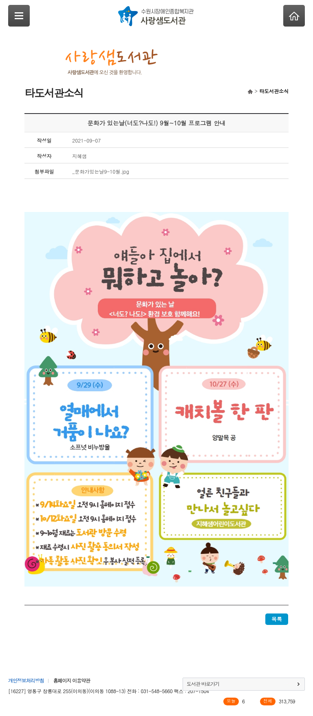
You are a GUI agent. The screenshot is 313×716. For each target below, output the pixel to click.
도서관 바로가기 (203, 683)
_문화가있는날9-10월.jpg (100, 171)
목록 (276, 619)
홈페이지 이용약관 (71, 680)
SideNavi (19, 16)
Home (294, 16)
